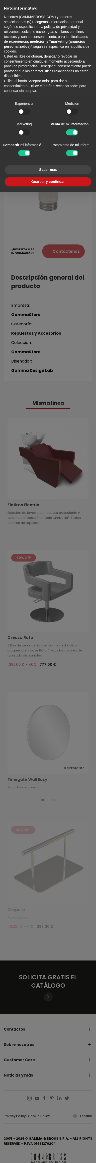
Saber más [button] (48, 170)
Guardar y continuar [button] (48, 182)
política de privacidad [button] (60, 27)
